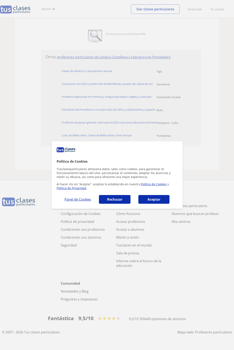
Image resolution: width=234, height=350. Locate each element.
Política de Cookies (154, 184)
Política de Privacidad (71, 188)
